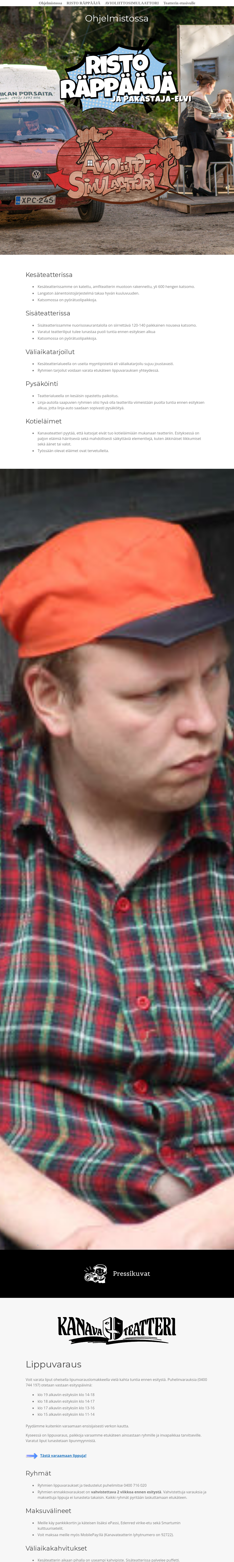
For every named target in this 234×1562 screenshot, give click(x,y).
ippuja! (80, 1458)
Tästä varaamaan (56, 1458)
